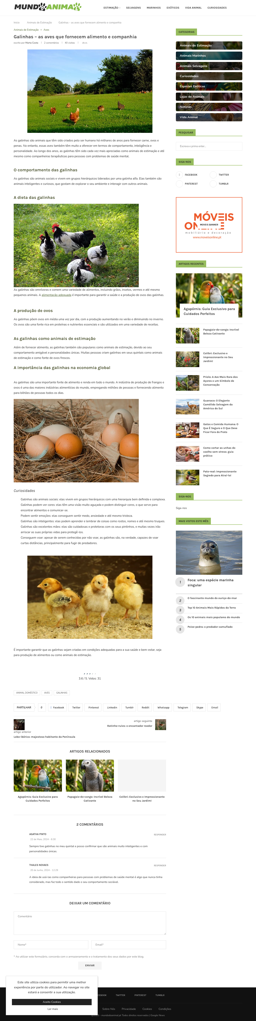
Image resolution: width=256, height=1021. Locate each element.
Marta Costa (31, 42)
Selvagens (133, 7)
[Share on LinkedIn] (111, 707)
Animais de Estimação (39, 22)
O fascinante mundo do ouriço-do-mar (212, 598)
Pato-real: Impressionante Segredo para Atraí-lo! (219, 473)
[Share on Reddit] (145, 707)
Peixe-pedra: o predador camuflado (210, 627)
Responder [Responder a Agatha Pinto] (160, 835)
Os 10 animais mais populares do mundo (214, 617)
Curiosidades (217, 7)
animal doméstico (27, 692)
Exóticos (172, 7)
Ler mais (53, 1009)
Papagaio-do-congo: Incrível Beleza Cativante (221, 331)
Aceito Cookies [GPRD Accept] (52, 1002)
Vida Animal (193, 7)
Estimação (111, 7)
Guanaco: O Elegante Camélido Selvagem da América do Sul (218, 404)
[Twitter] (226, 174)
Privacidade (129, 1009)
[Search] (240, 8)
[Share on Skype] (199, 707)
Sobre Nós (108, 1009)
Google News (157, 1015)
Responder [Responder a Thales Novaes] (160, 866)
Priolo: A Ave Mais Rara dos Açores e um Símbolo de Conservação (220, 380)
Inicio (17, 22)
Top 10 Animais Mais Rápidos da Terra (212, 607)
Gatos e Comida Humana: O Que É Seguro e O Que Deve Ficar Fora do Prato (220, 428)
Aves (47, 692)
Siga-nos (181, 508)
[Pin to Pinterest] (93, 707)
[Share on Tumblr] (128, 707)
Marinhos (154, 7)
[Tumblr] (226, 183)
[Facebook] (192, 174)
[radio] (84, 671)
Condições (164, 1009)
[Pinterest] (192, 183)
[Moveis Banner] (209, 224)
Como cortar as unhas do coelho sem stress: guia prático (219, 451)
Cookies (147, 1009)
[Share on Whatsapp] (162, 707)
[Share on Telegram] (182, 707)
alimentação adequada (56, 295)
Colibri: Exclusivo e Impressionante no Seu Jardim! (218, 357)
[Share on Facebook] (57, 707)
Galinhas (61, 692)
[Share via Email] (214, 707)
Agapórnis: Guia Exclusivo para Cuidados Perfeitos (209, 311)
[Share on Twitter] (75, 707)
